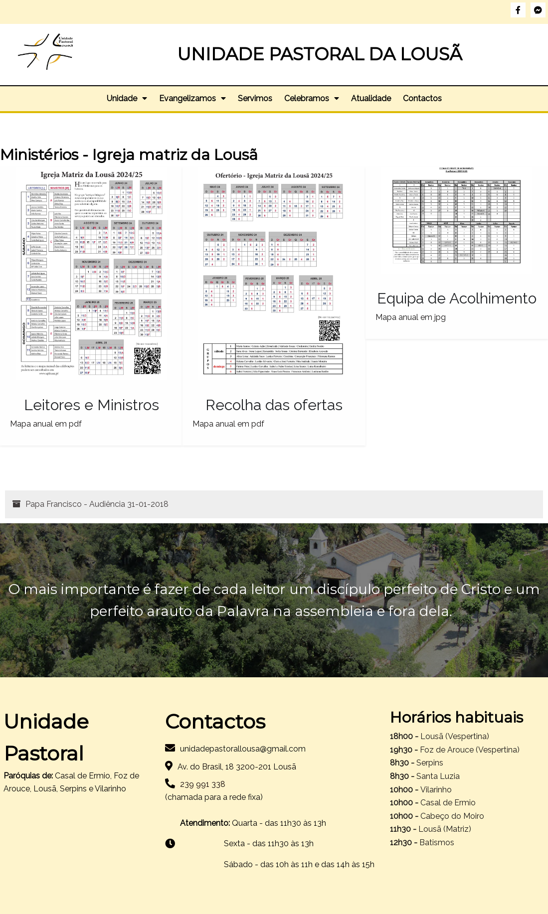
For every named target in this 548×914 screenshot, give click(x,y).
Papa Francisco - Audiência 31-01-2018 (97, 504)
